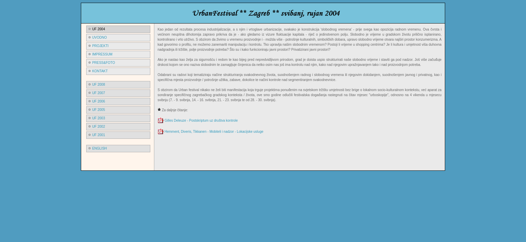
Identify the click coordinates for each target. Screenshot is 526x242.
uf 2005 (98, 110)
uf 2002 (98, 126)
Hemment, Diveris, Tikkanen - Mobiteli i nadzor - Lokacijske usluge (213, 131)
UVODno (99, 37)
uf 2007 (98, 93)
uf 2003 (98, 118)
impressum (102, 54)
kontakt (100, 71)
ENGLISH (99, 148)
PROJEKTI (100, 46)
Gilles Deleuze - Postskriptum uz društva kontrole (201, 120)
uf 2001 (98, 135)
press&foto (103, 63)
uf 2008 (98, 84)
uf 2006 (98, 101)
